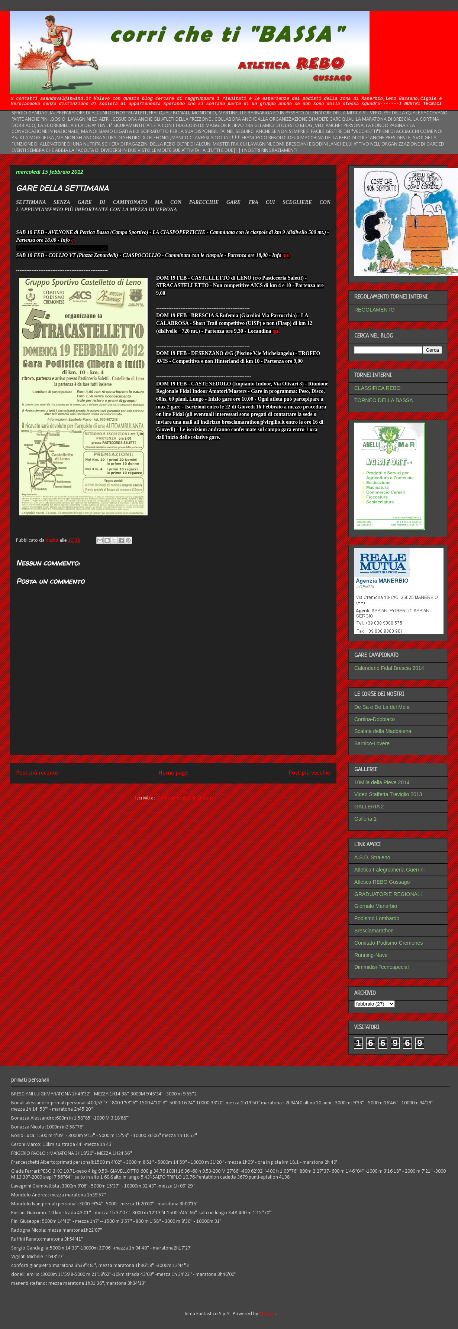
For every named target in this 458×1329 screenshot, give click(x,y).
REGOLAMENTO (374, 310)
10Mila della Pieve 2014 (382, 782)
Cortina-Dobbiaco (374, 719)
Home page (173, 773)
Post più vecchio (309, 773)
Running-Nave (371, 955)
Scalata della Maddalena (382, 731)
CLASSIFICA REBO (377, 388)
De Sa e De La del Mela (382, 707)
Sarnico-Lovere (372, 743)
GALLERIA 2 (369, 807)
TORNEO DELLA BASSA (383, 400)
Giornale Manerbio (375, 906)
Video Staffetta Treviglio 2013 (388, 794)
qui (286, 255)
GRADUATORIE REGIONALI (388, 894)
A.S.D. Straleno (372, 857)
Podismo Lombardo (376, 918)
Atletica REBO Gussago (382, 882)
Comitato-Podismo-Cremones (388, 943)
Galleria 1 (365, 819)
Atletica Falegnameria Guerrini (389, 870)
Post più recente (37, 773)
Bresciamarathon (374, 931)
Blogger (267, 1314)
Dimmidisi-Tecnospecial (381, 967)
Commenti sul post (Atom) (183, 798)
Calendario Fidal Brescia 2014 (389, 668)
